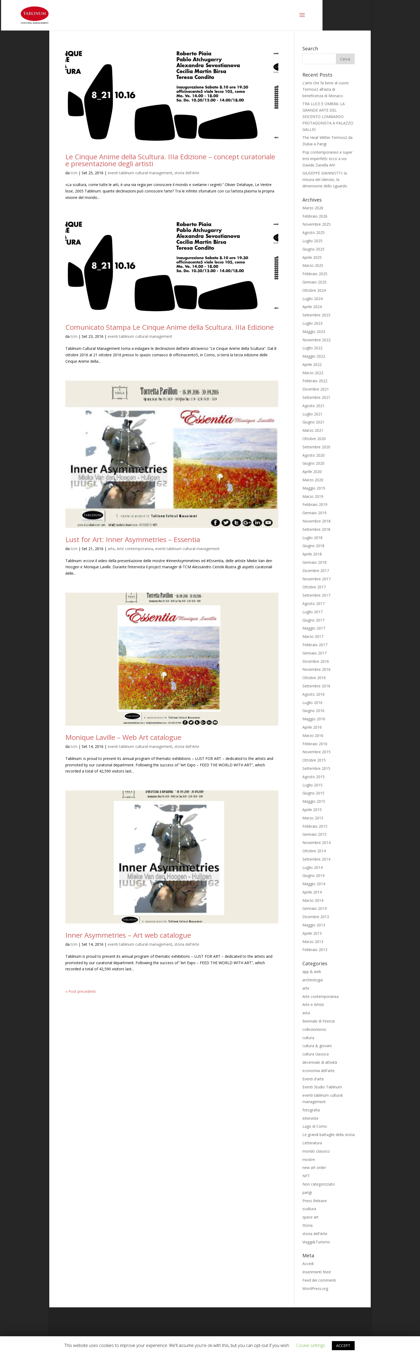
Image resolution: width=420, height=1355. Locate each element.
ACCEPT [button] (343, 1345)
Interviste (310, 1118)
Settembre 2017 (316, 595)
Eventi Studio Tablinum (322, 1086)
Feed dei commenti (319, 1280)
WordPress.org (315, 1288)
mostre (308, 1159)
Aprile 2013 (312, 933)
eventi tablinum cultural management (140, 172)
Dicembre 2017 (315, 570)
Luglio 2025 (312, 240)
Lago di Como (314, 1126)
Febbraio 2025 (314, 273)
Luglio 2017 (312, 611)
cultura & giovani (317, 1045)
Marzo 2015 (312, 817)
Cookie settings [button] (310, 1345)
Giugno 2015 (313, 793)
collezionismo (314, 1029)
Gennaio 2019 (314, 512)
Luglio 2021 (312, 414)
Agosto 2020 (313, 455)
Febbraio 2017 (314, 644)
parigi (307, 1192)
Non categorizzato (318, 1184)
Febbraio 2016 (314, 743)
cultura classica (315, 1054)
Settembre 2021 (316, 397)
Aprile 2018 (312, 554)
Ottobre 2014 (314, 850)
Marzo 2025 (312, 265)
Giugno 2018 (313, 545)
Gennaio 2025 (314, 282)
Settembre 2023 (316, 314)
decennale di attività (319, 1062)
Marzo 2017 (312, 636)
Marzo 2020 (312, 479)
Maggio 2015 (313, 801)
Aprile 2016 (312, 727)
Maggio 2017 (313, 628)
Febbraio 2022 (314, 380)
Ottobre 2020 (314, 438)
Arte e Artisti (313, 1004)
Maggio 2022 (313, 356)
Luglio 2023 (312, 323)
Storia (307, 1225)
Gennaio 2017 (314, 653)
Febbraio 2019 (314, 504)
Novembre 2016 (316, 669)
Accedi (308, 1263)
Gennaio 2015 (314, 834)
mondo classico (316, 1151)
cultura (308, 1037)
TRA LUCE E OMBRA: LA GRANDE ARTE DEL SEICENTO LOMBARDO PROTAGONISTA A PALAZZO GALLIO (327, 116)
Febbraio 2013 (314, 949)
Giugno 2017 (313, 620)
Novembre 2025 (316, 224)
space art (310, 1217)
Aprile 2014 (312, 892)
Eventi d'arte (313, 1078)
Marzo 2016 (312, 735)
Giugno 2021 (313, 422)
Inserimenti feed (316, 1271)
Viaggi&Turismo (316, 1241)
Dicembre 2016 (315, 661)
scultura (309, 1208)
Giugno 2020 (313, 463)
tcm (74, 172)
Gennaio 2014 (314, 908)
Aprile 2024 (312, 306)
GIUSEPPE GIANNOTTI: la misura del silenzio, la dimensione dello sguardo (324, 179)
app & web (311, 971)
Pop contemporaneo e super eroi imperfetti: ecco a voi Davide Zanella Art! (327, 159)
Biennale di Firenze (318, 1021)
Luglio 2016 (312, 702)
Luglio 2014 (312, 867)
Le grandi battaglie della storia (328, 1134)
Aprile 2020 (312, 471)
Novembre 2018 (316, 521)
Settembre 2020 (316, 446)
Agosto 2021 (313, 405)
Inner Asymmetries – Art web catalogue (128, 935)
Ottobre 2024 (314, 290)
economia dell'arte (318, 1070)
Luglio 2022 (312, 347)
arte (111, 548)
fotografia (311, 1109)
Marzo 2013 (312, 941)
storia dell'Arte (186, 172)
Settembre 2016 (316, 685)
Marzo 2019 (312, 496)
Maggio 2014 (313, 883)
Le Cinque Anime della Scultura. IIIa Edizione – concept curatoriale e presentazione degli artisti (170, 160)
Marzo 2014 (312, 900)
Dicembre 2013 (315, 916)
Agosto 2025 (313, 232)
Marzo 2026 (312, 207)
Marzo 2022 (312, 372)
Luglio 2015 (312, 785)
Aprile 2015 (312, 809)
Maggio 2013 (313, 925)
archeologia (312, 979)
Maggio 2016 (313, 718)
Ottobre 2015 (314, 760)
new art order (314, 1167)
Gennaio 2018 (314, 562)
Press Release (314, 1200)
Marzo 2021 (312, 430)
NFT (306, 1175)
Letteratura (312, 1142)
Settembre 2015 (316, 768)
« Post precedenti (80, 991)
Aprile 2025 (312, 257)
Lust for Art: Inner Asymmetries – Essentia (132, 539)
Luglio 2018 (312, 537)
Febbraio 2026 (314, 216)
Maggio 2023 (313, 331)
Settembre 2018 (316, 529)
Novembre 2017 (316, 578)
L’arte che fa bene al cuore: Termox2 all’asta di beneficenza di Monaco (325, 89)
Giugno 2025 (313, 249)
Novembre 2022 (316, 339)
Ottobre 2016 (314, 677)
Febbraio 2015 (314, 826)
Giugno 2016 (313, 710)
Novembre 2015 (316, 751)
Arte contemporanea (135, 548)
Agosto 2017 (313, 603)
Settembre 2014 (316, 859)
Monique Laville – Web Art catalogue (123, 737)
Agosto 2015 (313, 776)
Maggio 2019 (313, 488)
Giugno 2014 (313, 875)
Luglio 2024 (312, 298)
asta (306, 1012)
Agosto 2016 (313, 694)
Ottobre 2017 (314, 586)
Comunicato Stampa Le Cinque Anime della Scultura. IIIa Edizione (169, 327)
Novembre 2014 (316, 842)
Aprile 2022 (312, 364)
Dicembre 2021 (315, 389)
